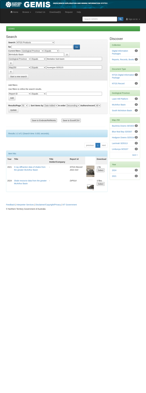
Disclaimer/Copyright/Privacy (48, 205)
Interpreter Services (25, 205)
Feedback (10, 205)
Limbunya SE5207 (120, 149)
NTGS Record (118, 83)
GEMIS (11, 29)
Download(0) (55, 12)
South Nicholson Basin (122, 110)
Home (14, 12)
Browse (27, 12)
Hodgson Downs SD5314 (123, 137)
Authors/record (87, 105)
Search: (12, 42)
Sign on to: (133, 19)
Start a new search (18, 76)
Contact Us (40, 12)
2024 (114, 170)
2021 (114, 176)
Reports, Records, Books (123, 59)
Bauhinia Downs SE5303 (123, 126)
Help (79, 12)
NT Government (70, 205)
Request (69, 12)
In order (62, 105)
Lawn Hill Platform (120, 99)
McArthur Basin (119, 105)
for (9, 47)
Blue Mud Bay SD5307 (122, 132)
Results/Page (14, 105)
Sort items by (37, 105)
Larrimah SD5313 (120, 143)
